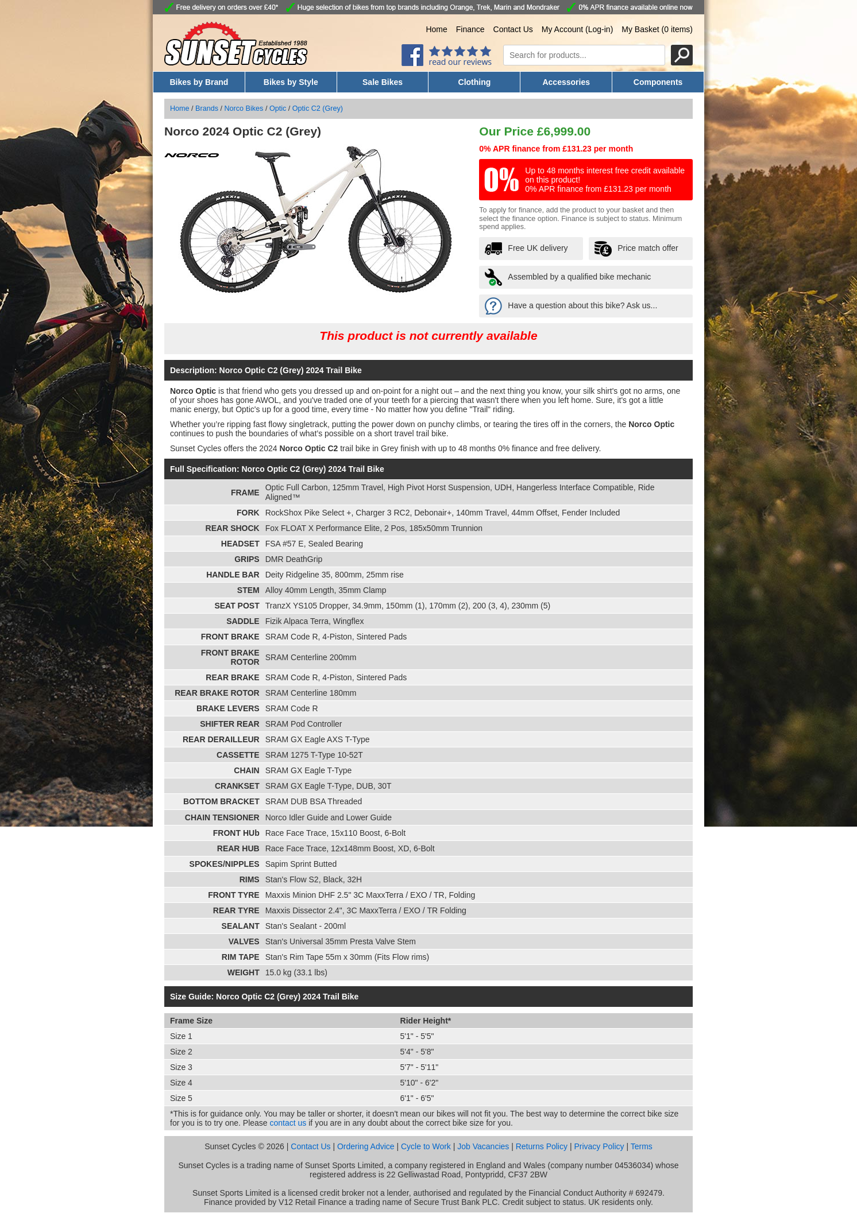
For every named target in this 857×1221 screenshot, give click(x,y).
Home (436, 29)
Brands (206, 108)
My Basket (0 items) (657, 29)
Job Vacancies (483, 1146)
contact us (288, 1122)
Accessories (566, 82)
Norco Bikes (244, 108)
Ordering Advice (366, 1146)
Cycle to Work (426, 1146)
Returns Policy (542, 1146)
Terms (642, 1146)
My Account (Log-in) (577, 29)
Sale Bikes (382, 82)
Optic (277, 108)
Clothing (474, 82)
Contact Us (513, 29)
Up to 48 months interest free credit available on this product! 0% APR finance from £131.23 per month (605, 179)
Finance (470, 29)
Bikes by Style (291, 82)
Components (658, 82)
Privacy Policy (599, 1146)
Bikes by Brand (198, 82)
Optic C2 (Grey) (317, 108)
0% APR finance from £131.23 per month (556, 148)
